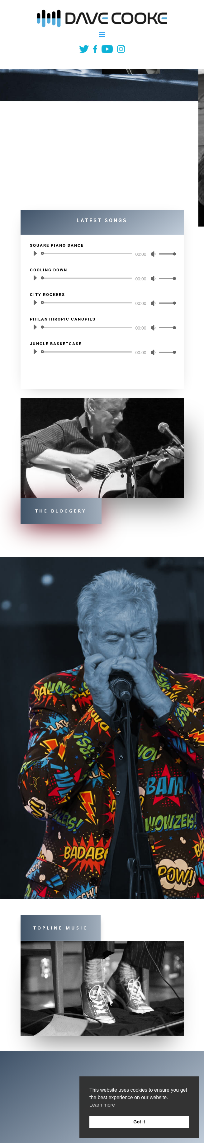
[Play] (35, 253)
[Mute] (153, 254)
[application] (102, 254)
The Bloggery (61, 511)
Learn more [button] (102, 1105)
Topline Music (60, 928)
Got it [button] (139, 1121)
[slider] (87, 253)
